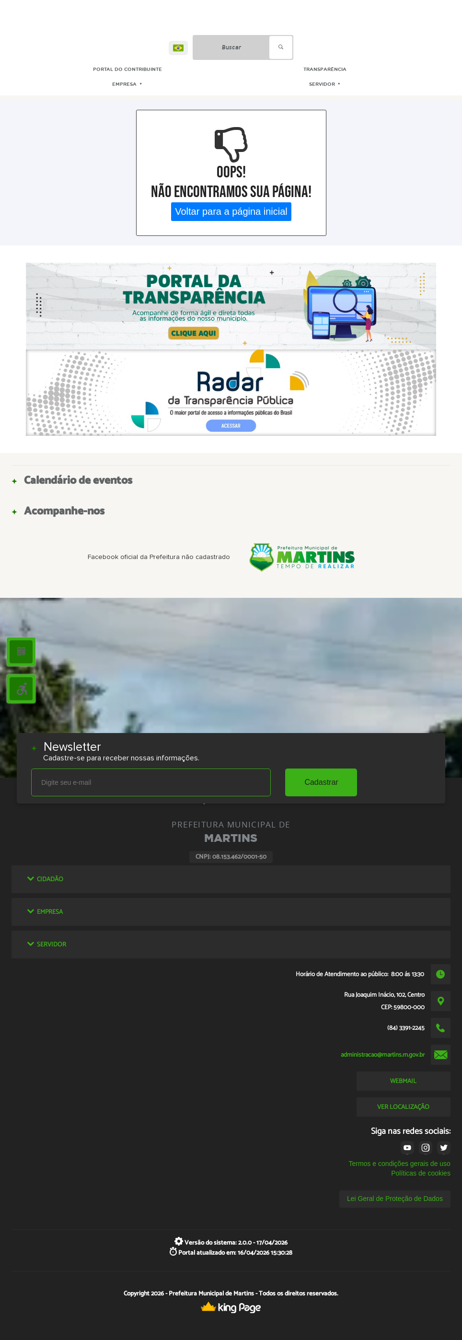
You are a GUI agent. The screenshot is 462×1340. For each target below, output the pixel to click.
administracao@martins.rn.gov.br (383, 1054)
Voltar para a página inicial (231, 211)
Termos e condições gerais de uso (399, 1163)
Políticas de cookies (420, 1173)
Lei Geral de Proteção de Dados (395, 1198)
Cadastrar (321, 782)
